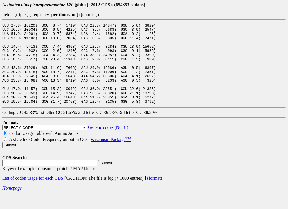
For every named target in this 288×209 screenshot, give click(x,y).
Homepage (12, 204)
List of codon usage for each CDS (33, 194)
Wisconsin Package (111, 155)
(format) (154, 194)
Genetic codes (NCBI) (108, 143)
